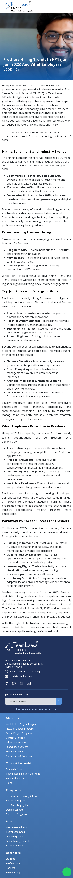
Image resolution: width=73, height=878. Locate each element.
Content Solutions (15, 737)
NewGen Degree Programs (20, 728)
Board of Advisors (15, 845)
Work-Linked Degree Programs (22, 724)
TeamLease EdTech (16, 827)
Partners (10, 867)
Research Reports (15, 769)
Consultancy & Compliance (20, 756)
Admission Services (16, 742)
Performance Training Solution (22, 796)
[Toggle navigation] (68, 6)
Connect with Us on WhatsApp (23, 671)
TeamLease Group (16, 831)
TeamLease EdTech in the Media (23, 773)
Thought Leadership (19, 763)
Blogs (9, 782)
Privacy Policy (13, 872)
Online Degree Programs (19, 733)
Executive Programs (16, 814)
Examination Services (17, 746)
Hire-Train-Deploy (15, 800)
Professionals (13, 863)
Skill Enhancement (15, 751)
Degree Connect (14, 809)
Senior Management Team (20, 841)
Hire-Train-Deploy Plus (18, 805)
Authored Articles (15, 778)
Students (10, 858)
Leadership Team (15, 836)
